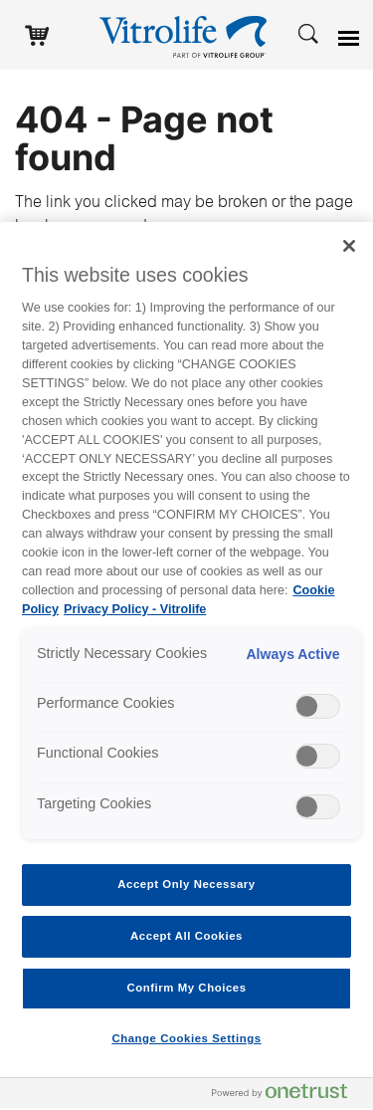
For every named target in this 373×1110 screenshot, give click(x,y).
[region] (186, 666)
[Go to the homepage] (187, 35)
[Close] (349, 246)
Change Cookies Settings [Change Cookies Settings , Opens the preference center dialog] (186, 1038)
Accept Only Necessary (186, 884)
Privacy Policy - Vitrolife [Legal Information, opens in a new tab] (135, 609)
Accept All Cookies (186, 936)
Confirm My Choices (186, 988)
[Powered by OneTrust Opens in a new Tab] (287, 1095)
